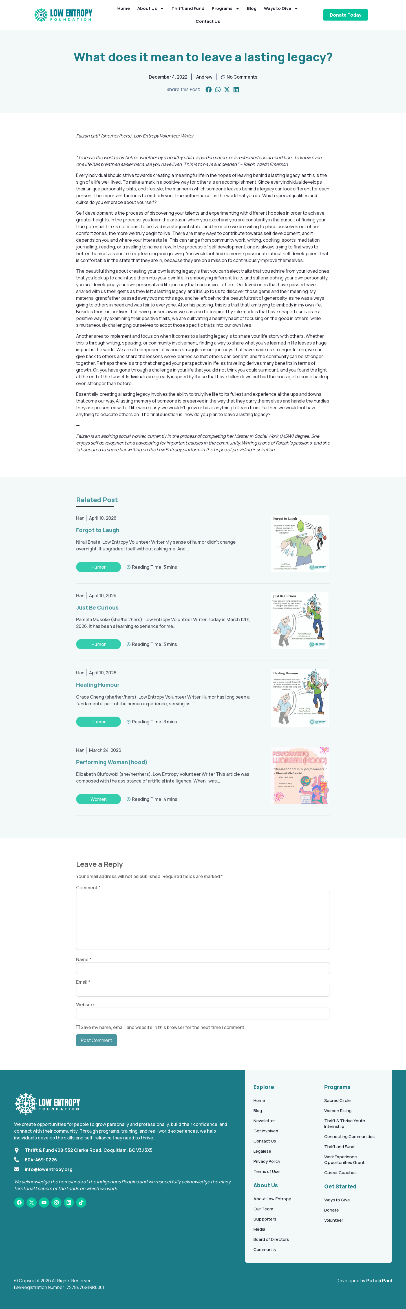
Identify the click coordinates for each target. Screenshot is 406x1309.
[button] (209, 89)
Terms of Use (266, 1171)
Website (85, 1004)
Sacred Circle (337, 1100)
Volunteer (333, 1220)
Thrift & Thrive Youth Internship (344, 1123)
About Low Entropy (272, 1199)
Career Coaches (340, 1172)
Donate (331, 1210)
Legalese (262, 1151)
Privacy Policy (266, 1161)
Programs (226, 9)
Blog (252, 8)
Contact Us (208, 21)
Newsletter (264, 1121)
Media (259, 1229)
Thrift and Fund (187, 8)
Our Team (263, 1209)
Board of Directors (271, 1239)
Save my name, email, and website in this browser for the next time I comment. (163, 1027)
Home (123, 8)
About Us (150, 9)
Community (264, 1249)
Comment (88, 887)
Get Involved (265, 1131)
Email (83, 982)
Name (84, 959)
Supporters (264, 1219)
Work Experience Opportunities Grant (344, 1159)
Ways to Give (281, 9)
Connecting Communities (349, 1136)
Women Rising (338, 1111)
